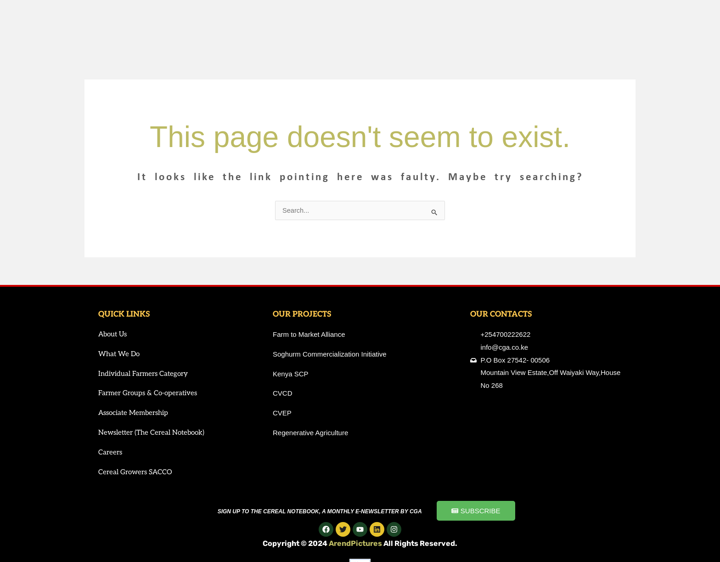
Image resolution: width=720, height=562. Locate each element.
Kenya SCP (291, 374)
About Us (112, 334)
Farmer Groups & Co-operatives (147, 393)
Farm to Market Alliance (309, 335)
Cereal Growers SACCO (135, 472)
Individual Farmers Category (143, 374)
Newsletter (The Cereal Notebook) (151, 433)
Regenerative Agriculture (310, 433)
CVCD (282, 393)
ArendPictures (356, 543)
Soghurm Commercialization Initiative (330, 354)
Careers (110, 452)
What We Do (119, 354)
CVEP (282, 413)
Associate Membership (133, 413)
